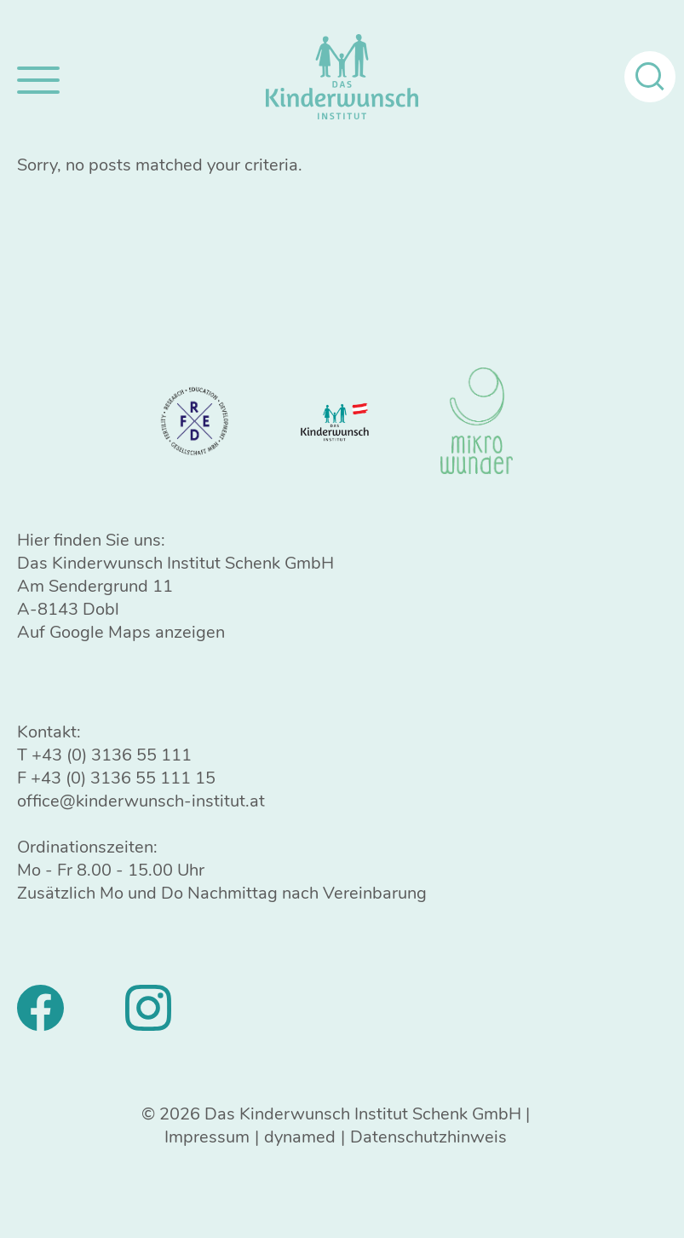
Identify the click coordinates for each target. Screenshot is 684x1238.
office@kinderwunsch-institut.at (141, 801)
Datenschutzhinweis (428, 1136)
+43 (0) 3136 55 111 (112, 755)
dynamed (300, 1136)
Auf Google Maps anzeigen (121, 632)
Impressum (207, 1136)
